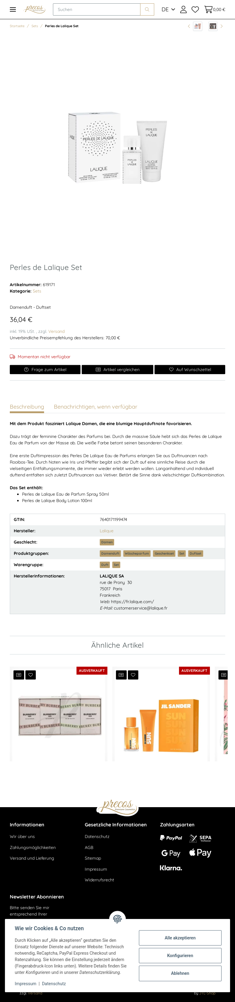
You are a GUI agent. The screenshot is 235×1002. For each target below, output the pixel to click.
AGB (89, 847)
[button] (183, 9)
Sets (37, 291)
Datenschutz (97, 836)
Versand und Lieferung (32, 858)
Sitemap (93, 858)
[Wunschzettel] (195, 9)
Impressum (96, 869)
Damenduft (110, 553)
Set (181, 553)
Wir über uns (22, 836)
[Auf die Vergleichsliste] (18, 675)
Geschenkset (164, 553)
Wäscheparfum (137, 553)
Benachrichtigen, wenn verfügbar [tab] (95, 406)
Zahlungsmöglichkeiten (33, 847)
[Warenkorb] (213, 9)
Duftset (195, 553)
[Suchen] (96, 9)
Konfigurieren (180, 955)
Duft (104, 565)
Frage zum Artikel (45, 369)
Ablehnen (180, 973)
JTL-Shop (207, 993)
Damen (107, 542)
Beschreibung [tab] (27, 406)
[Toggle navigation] (13, 9)
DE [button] (165, 9)
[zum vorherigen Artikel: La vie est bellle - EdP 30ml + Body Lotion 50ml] (195, 26)
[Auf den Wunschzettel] (190, 369)
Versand (56, 331)
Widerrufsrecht (99, 880)
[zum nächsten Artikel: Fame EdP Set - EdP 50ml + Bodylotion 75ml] (215, 26)
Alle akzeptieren (179, 937)
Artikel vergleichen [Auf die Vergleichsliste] (117, 369)
